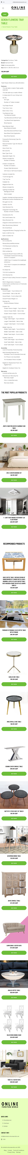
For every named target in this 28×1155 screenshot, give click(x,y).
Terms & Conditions (18, 1150)
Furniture (11, 60)
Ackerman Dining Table (14, 856)
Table (15, 60)
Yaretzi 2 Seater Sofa (14, 1080)
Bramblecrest (7, 1120)
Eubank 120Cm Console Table (14, 766)
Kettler (6, 1126)
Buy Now (14, 76)
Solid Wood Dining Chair (14, 1035)
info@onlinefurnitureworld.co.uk (19, 2)
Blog (5, 1150)
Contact (10, 1150)
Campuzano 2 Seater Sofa (14, 945)
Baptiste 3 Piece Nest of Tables (14, 811)
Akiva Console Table (14, 901)
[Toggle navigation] (3, 8)
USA (4, 2)
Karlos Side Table (14, 677)
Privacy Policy (11, 1152)
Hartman (6, 1123)
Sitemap (18, 1152)
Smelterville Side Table (14, 722)
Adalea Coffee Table (14, 990)
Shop (4, 14)
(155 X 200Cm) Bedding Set (14, 473)
